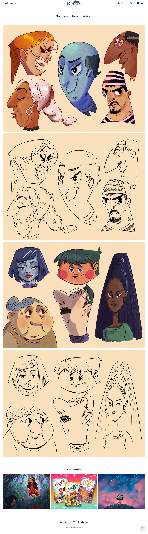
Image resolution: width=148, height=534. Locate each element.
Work (6, 3)
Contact (13, 3)
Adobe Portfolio (77, 527)
